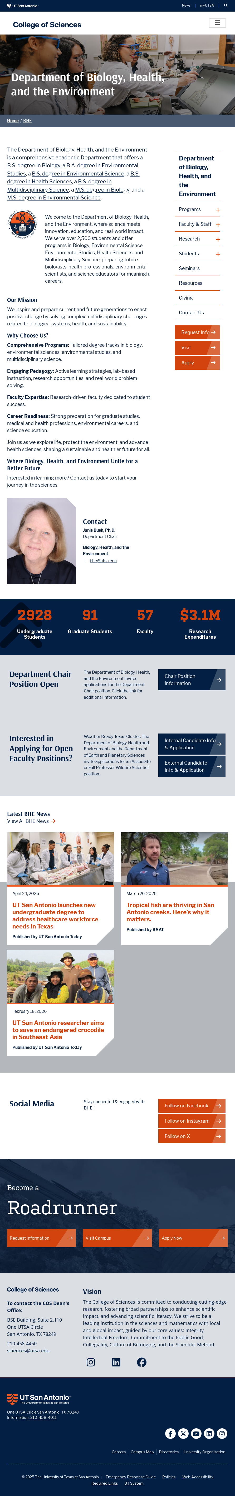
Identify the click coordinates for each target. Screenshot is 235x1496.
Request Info (198, 332)
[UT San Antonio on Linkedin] (209, 1433)
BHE (27, 120)
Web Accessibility (197, 1477)
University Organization (205, 1452)
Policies (168, 1477)
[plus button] (197, 209)
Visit (198, 347)
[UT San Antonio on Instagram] (222, 1433)
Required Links (104, 1483)
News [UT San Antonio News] (186, 5)
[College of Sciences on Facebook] (143, 1364)
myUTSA (207, 5)
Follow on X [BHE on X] (193, 1136)
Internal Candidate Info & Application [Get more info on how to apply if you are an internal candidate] (193, 744)
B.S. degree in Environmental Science (78, 173)
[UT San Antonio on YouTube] (196, 1433)
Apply (198, 362)
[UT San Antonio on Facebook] (170, 1433)
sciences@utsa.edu (28, 1350)
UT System (134, 1483)
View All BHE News (31, 821)
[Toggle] (217, 23)
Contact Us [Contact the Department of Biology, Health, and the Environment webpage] (191, 312)
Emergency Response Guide (131, 1477)
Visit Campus (117, 1238)
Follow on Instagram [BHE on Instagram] (193, 1121)
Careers (119, 1452)
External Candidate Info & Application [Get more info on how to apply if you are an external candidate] (193, 766)
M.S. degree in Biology (102, 189)
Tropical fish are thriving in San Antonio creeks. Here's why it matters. (170, 912)
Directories (169, 1452)
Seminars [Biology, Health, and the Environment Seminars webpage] (189, 268)
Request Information (42, 1238)
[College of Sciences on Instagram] (92, 1364)
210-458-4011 (43, 1417)
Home (13, 120)
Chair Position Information (193, 679)
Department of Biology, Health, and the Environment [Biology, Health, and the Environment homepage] (197, 176)
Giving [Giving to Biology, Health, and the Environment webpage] (186, 298)
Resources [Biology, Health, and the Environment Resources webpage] (190, 283)
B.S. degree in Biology (33, 165)
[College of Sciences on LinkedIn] (117, 1364)
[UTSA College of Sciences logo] (45, 23)
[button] (226, 6)
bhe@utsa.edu (103, 560)
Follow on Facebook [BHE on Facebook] (193, 1105)
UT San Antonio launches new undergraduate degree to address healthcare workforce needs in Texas (55, 915)
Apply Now (194, 1238)
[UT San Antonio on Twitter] (183, 1433)
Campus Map (142, 1452)
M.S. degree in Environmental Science (54, 197)
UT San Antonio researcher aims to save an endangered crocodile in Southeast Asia (58, 1029)
